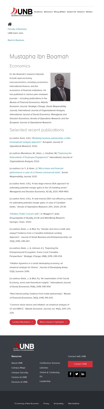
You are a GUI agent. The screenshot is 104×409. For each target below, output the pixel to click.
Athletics (89, 12)
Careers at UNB (19, 377)
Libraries (44, 368)
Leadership (45, 381)
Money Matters (60, 12)
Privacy (46, 403)
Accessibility (58, 403)
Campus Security (19, 373)
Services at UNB (19, 382)
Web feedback (73, 403)
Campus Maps (18, 368)
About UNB (16, 363)
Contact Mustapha (21, 322)
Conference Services (50, 363)
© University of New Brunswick (27, 403)
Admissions (48, 12)
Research (81, 12)
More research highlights (52, 322)
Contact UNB (80, 364)
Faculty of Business (17, 29)
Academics (38, 12)
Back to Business (16, 40)
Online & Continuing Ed (49, 374)
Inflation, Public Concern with (24, 214)
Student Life (71, 12)
